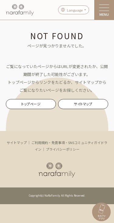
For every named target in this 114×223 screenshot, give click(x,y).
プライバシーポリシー (62, 149)
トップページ (30, 103)
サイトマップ (83, 103)
